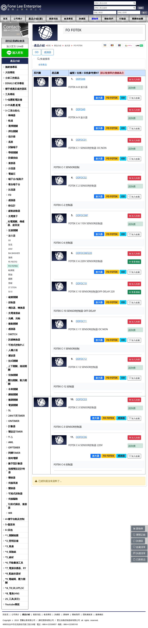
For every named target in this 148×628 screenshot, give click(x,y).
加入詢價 (134, 79)
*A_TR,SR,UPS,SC (14, 588)
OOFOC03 (81, 399)
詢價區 (82, 19)
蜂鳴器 (11, 115)
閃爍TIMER (14, 452)
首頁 (5, 19)
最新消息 (53, 19)
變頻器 (11, 477)
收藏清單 (139, 547)
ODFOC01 (81, 139)
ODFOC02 (81, 177)
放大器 (11, 235)
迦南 (10, 257)
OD (36, 52)
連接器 (11, 163)
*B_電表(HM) (12, 593)
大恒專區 (10, 72)
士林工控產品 (12, 77)
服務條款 (99, 614)
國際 (10, 278)
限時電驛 (13, 458)
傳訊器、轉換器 (16, 307)
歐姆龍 (11, 270)
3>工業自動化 (12, 110)
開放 (10, 274)
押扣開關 (13, 131)
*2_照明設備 (11, 540)
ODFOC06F (82, 215)
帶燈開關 (13, 152)
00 (9, 240)
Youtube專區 (12, 604)
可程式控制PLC (16, 345)
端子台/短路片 (15, 179)
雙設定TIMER (15, 431)
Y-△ (10, 437)
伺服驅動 (13, 498)
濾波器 (11, 355)
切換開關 (13, 375)
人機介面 (13, 350)
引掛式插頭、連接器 (17, 506)
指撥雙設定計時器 (16, 470)
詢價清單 (139, 553)
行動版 (122, 19)
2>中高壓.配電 (12, 105)
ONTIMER (13, 421)
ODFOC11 (81, 321)
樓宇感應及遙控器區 (15, 88)
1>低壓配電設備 (13, 99)
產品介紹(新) (36, 19)
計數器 (11, 426)
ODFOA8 (80, 79)
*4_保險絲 (10, 551)
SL (9, 410)
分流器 (11, 168)
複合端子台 (14, 184)
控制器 (11, 302)
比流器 (11, 189)
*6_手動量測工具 (14, 562)
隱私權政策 (87, 614)
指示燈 (11, 136)
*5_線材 (9, 557)
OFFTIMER (14, 447)
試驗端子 (13, 147)
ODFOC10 (81, 283)
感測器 (11, 200)
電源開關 (13, 405)
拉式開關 (13, 360)
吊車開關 (13, 389)
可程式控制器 (15, 493)
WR (10, 513)
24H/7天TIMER (16, 415)
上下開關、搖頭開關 (17, 368)
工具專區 (10, 94)
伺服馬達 (13, 483)
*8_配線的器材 (13, 573)
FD (9, 195)
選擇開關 (13, 126)
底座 (10, 141)
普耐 (10, 283)
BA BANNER (14, 253)
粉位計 (11, 205)
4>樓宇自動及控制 (14, 519)
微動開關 (13, 323)
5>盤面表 (10, 524)
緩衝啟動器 (14, 210)
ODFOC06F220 (84, 253)
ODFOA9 (80, 109)
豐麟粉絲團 (137, 19)
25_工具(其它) (12, 599)
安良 (10, 244)
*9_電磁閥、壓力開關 (15, 580)
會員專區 (68, 19)
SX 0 (10, 291)
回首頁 (5, 614)
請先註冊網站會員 (14, 40)
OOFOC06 (81, 437)
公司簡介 (18, 19)
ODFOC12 (81, 359)
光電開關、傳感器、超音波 (16, 223)
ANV (10, 248)
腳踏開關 (13, 394)
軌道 (10, 120)
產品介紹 (57, 46)
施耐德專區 (11, 67)
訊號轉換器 (14, 339)
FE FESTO (12, 261)
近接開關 (13, 230)
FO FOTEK (13, 266)
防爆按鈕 (13, 157)
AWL (10, 442)
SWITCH (12, 334)
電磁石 (11, 173)
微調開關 (13, 399)
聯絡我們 (108, 19)
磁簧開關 (13, 297)
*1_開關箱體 (11, 535)
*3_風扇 (9, 546)
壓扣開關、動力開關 (17, 382)
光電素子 (13, 216)
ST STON (12, 287)
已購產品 (139, 559)
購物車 (95, 19)
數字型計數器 (15, 463)
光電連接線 (14, 313)
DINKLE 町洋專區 (14, 83)
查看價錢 (134, 261)
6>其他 (9, 530)
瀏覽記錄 (139, 534)
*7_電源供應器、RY (15, 568)
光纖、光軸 (14, 318)
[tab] (42, 64)
